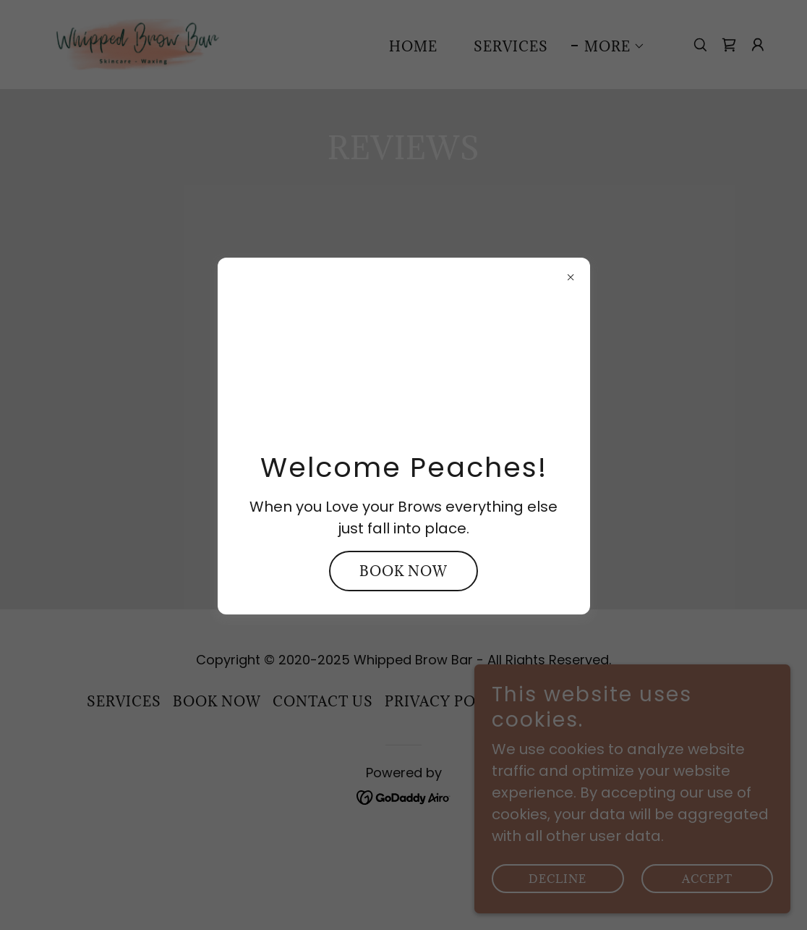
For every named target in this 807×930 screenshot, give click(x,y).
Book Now (403, 571)
